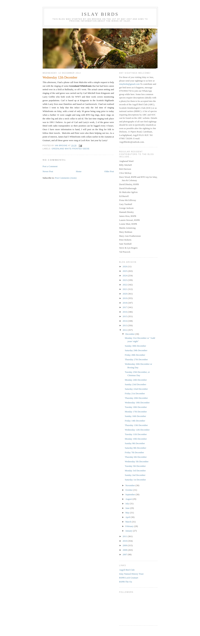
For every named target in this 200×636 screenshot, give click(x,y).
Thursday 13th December (136, 425)
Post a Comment (50, 166)
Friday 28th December (135, 355)
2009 (125, 545)
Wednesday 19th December (137, 402)
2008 (125, 550)
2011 (125, 536)
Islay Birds (100, 14)
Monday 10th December (136, 438)
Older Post (109, 171)
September (130, 494)
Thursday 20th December (136, 398)
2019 (125, 298)
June (127, 508)
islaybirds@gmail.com (129, 84)
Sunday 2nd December (135, 475)
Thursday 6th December (136, 457)
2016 (125, 311)
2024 (125, 275)
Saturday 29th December (136, 350)
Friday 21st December (135, 393)
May (127, 512)
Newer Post (48, 171)
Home (78, 171)
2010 (125, 541)
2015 (125, 316)
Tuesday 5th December (135, 466)
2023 (125, 280)
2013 (125, 325)
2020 (125, 293)
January (129, 530)
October (129, 490)
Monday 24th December (136, 380)
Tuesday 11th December (136, 434)
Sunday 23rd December (135, 384)
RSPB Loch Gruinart (128, 577)
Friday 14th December (135, 420)
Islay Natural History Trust (131, 574)
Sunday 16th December (135, 416)
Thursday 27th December (136, 359)
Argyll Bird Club (127, 569)
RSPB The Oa (125, 581)
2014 (125, 321)
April (128, 517)
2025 (125, 271)
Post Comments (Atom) (66, 178)
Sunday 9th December (135, 443)
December (130, 334)
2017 (125, 307)
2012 (125, 330)
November (130, 485)
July (127, 503)
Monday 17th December (136, 411)
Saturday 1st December (135, 479)
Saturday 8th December (135, 448)
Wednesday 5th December (136, 461)
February (129, 526)
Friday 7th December (134, 452)
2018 (125, 302)
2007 (125, 554)
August (128, 499)
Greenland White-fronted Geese (71, 149)
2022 (125, 284)
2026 (125, 266)
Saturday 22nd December (136, 389)
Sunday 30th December (135, 346)
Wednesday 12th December (137, 429)
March (128, 521)
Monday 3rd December (135, 470)
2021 (125, 289)
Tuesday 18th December (136, 407)
